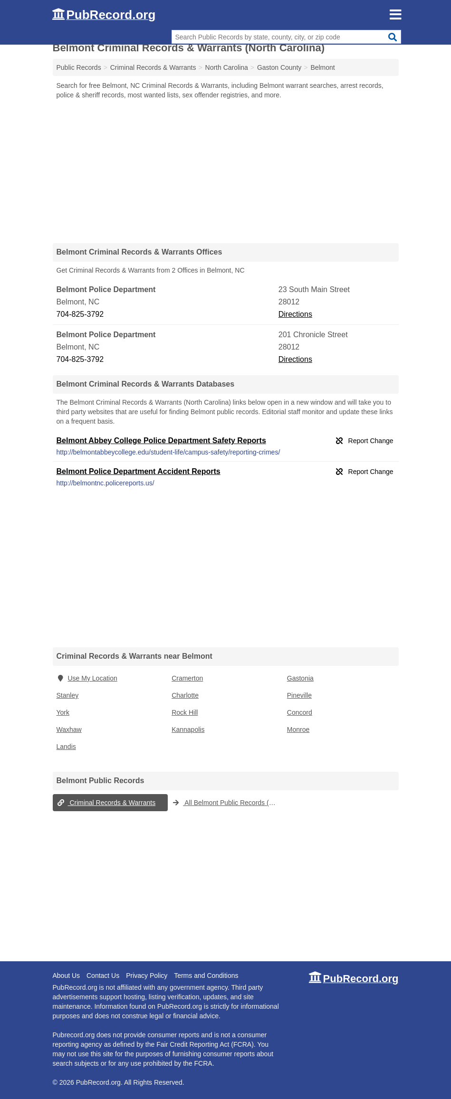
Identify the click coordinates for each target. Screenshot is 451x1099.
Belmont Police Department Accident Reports (139, 471)
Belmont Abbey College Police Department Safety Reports (161, 440)
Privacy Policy (146, 975)
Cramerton (187, 678)
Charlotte (185, 695)
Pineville (299, 695)
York (63, 712)
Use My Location (87, 678)
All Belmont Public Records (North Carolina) (227, 802)
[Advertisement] (226, 170)
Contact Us (102, 975)
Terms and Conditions (206, 975)
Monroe (298, 729)
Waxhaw (69, 729)
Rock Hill (185, 712)
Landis (66, 746)
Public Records (79, 67)
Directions (295, 314)
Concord (299, 712)
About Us (66, 975)
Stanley (68, 695)
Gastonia (300, 678)
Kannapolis (188, 729)
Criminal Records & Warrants (106, 802)
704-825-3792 (80, 314)
